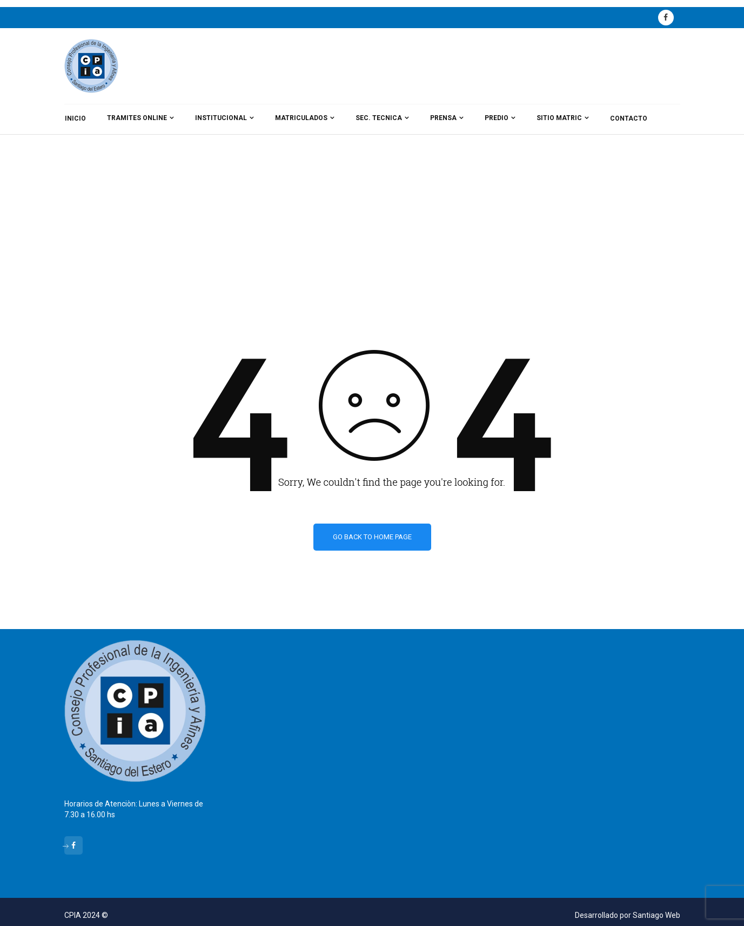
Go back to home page (372, 530)
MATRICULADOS (301, 111)
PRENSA (443, 111)
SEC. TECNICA (379, 111)
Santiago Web (656, 908)
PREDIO (496, 111)
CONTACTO (628, 111)
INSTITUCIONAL (221, 111)
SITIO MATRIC (559, 111)
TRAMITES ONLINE (137, 111)
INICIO (75, 111)
